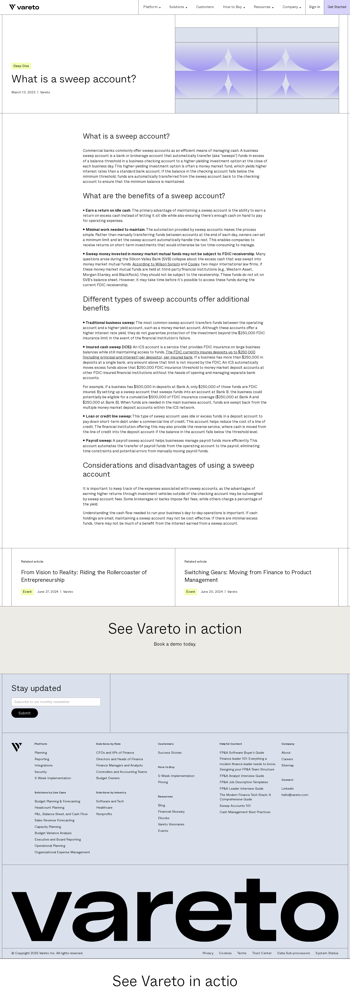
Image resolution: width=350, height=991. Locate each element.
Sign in (314, 6)
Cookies (225, 953)
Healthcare (104, 807)
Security (41, 772)
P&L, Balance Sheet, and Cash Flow (61, 814)
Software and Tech (110, 801)
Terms (242, 953)
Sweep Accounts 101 (235, 805)
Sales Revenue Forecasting (54, 820)
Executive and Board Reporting (58, 839)
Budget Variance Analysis (53, 833)
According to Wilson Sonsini (156, 264)
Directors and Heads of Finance (119, 759)
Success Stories (170, 752)
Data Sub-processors (293, 953)
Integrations (44, 765)
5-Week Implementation (53, 778)
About (286, 752)
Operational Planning (50, 845)
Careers (287, 759)
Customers (205, 6)
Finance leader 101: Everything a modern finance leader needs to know (247, 761)
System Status (327, 953)
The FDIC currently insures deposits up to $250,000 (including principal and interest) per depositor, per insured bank (169, 355)
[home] (19, 7)
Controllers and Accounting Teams (121, 772)
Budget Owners (108, 778)
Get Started (337, 6)
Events (163, 830)
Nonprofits (104, 814)
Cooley (193, 264)
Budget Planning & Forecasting (57, 801)
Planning (41, 752)
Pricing (163, 782)
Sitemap (287, 765)
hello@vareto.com (294, 795)
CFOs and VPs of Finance (115, 752)
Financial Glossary (171, 811)
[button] (151, 7)
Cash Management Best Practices (245, 812)
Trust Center (262, 953)
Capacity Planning (48, 826)
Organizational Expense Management (62, 852)
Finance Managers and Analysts (119, 765)
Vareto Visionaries (171, 824)
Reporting (42, 759)
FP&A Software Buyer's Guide (242, 752)
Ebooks (163, 818)
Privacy (207, 953)
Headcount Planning (49, 807)
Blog (161, 805)
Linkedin (287, 788)
